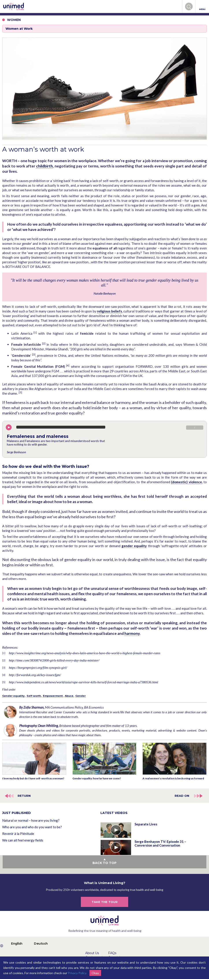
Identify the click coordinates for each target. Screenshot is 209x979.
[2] (43, 343)
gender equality (134, 546)
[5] (20, 392)
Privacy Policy (77, 973)
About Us (92, 953)
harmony (132, 633)
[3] (33, 354)
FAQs (112, 953)
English (16, 944)
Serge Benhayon (16, 452)
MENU (202, 6)
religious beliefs (109, 311)
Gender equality (13, 695)
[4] (67, 365)
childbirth (44, 166)
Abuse (69, 695)
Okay (95, 973)
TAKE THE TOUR (105, 902)
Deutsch (41, 944)
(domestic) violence (186, 482)
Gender (80, 695)
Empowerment (53, 695)
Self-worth (34, 695)
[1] (35, 332)
